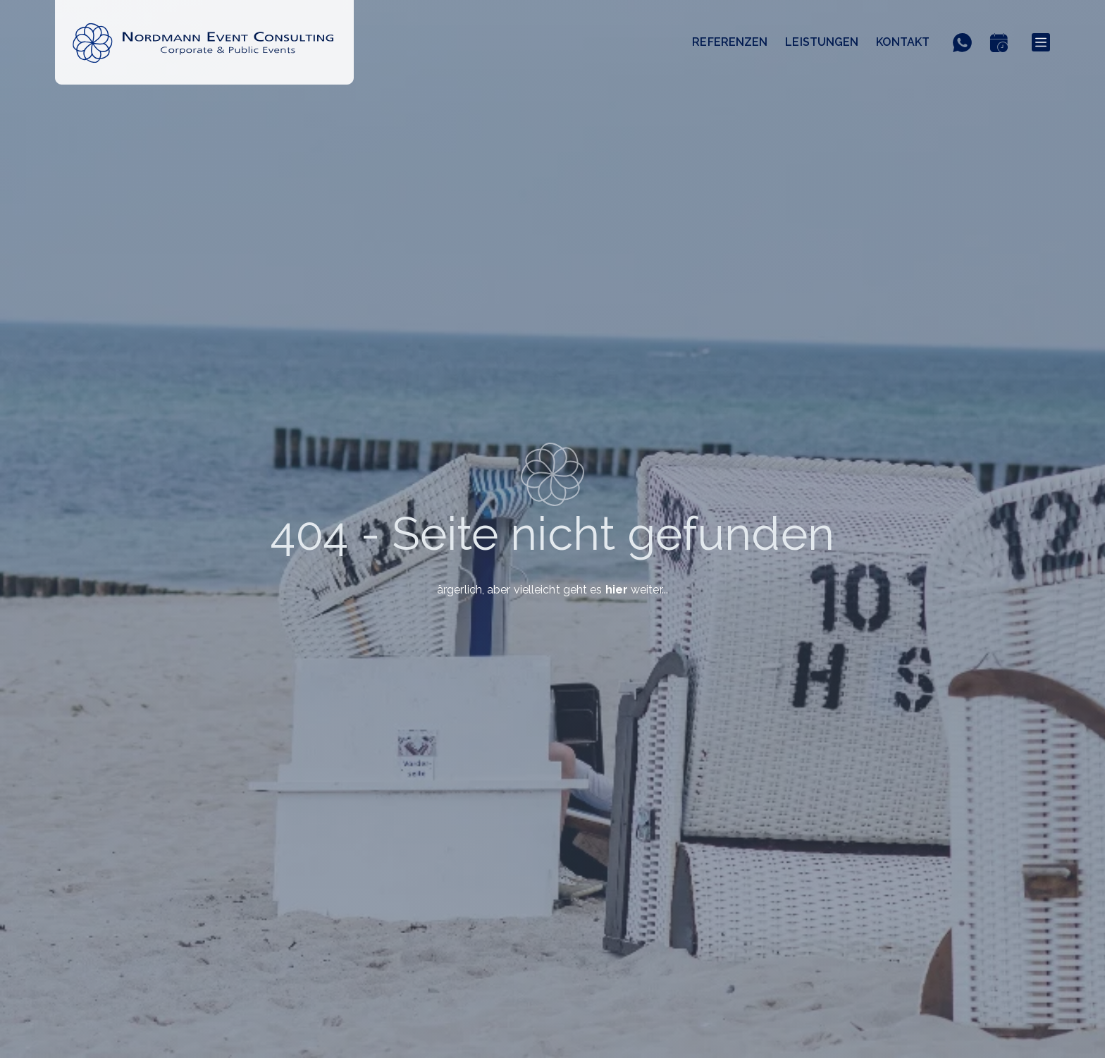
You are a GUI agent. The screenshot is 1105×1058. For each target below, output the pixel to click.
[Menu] (1041, 42)
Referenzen (729, 42)
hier (616, 589)
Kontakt (903, 42)
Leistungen (821, 42)
